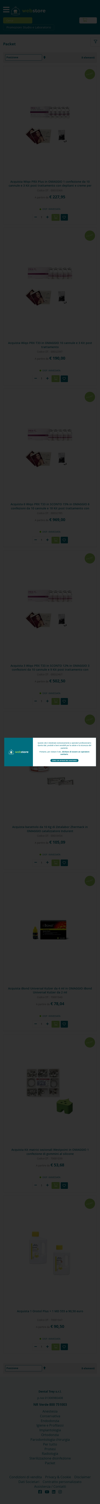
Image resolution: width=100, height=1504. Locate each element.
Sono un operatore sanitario (64, 760)
